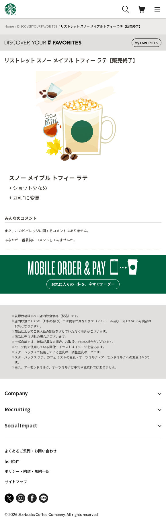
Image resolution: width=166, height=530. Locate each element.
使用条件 (12, 461)
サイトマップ (16, 481)
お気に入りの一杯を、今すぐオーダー (83, 284)
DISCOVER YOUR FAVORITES (37, 26)
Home (9, 26)
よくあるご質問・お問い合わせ (31, 451)
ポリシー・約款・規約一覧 (27, 471)
